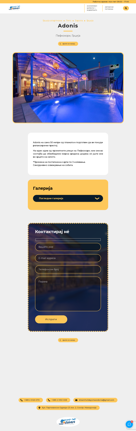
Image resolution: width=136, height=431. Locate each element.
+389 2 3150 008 (57, 400)
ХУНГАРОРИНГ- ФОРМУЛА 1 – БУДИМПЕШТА (92, 8)
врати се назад (69, 44)
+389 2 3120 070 (30, 400)
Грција (89, 20)
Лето (68, 20)
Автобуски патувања (109, 8)
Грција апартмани (52, 20)
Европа (79, 20)
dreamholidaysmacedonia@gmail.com (94, 400)
